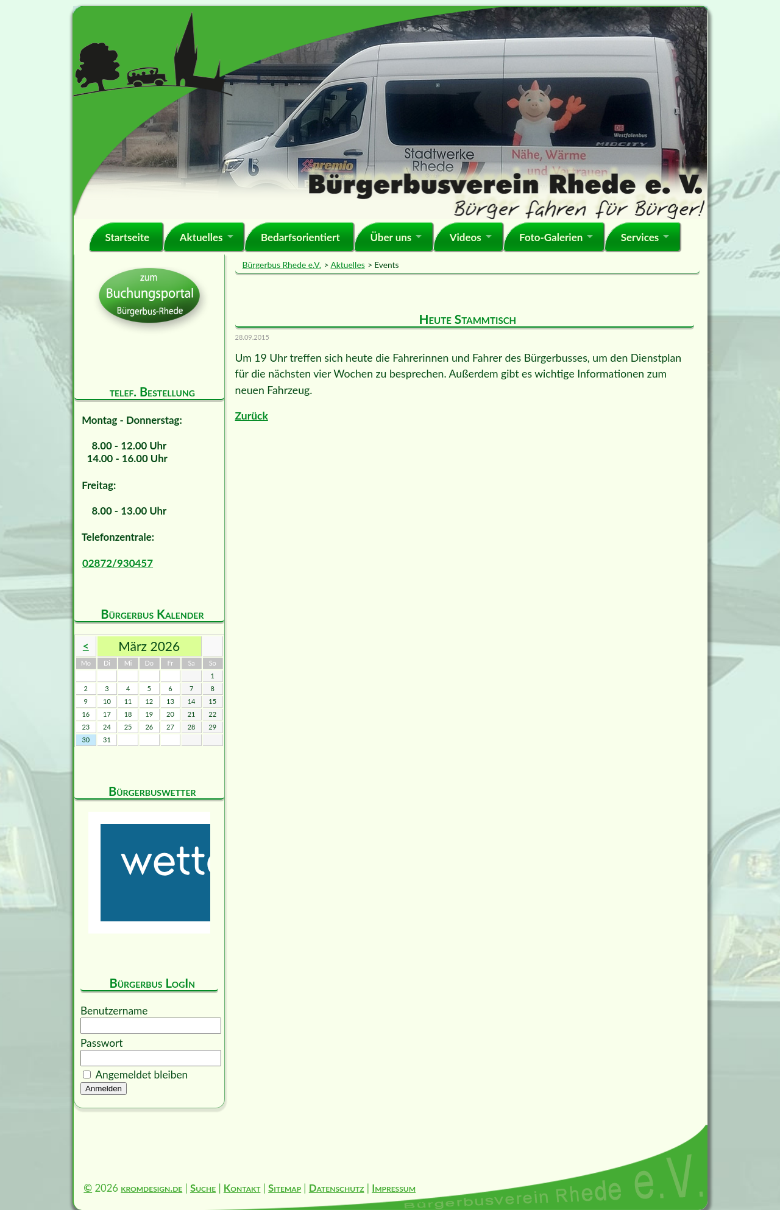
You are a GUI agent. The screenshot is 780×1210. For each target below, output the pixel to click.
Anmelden (103, 1088)
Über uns (390, 237)
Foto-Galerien (551, 237)
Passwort (101, 1042)
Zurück (251, 415)
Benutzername (113, 1010)
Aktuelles (201, 237)
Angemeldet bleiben (141, 1074)
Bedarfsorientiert (300, 237)
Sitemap (284, 1187)
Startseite (127, 237)
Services (640, 237)
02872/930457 (117, 563)
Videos (465, 237)
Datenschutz (336, 1187)
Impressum (394, 1187)
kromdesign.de (151, 1187)
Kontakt (242, 1187)
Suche (203, 1187)
